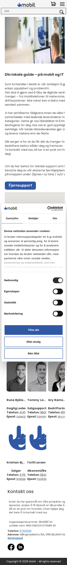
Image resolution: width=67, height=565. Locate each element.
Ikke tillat (33, 353)
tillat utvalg (33, 341)
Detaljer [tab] (34, 218)
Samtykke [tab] (12, 218)
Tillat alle (33, 329)
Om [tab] (55, 218)
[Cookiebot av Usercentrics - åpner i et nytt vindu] (48, 208)
